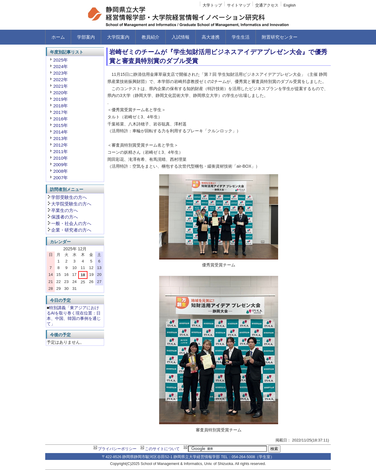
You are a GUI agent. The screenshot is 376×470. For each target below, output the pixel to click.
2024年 (60, 66)
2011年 (60, 151)
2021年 (60, 86)
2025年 (60, 59)
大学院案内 (118, 37)
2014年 (60, 131)
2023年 (60, 73)
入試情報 (180, 37)
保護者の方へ (64, 216)
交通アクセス (266, 5)
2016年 (60, 118)
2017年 (60, 112)
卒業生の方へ (64, 210)
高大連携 (211, 37)
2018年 (60, 105)
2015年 (60, 125)
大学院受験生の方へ (71, 203)
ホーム (58, 37)
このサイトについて (162, 449)
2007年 (60, 177)
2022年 (60, 79)
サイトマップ (238, 5)
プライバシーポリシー (117, 449)
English (289, 5)
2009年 (60, 164)
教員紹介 (150, 37)
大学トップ (212, 5)
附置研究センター (279, 37)
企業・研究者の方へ (71, 229)
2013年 (60, 138)
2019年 (60, 99)
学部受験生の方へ (69, 197)
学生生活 (241, 37)
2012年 (60, 144)
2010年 (60, 158)
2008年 (60, 171)
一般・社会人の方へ (71, 223)
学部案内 (86, 37)
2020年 (60, 92)
